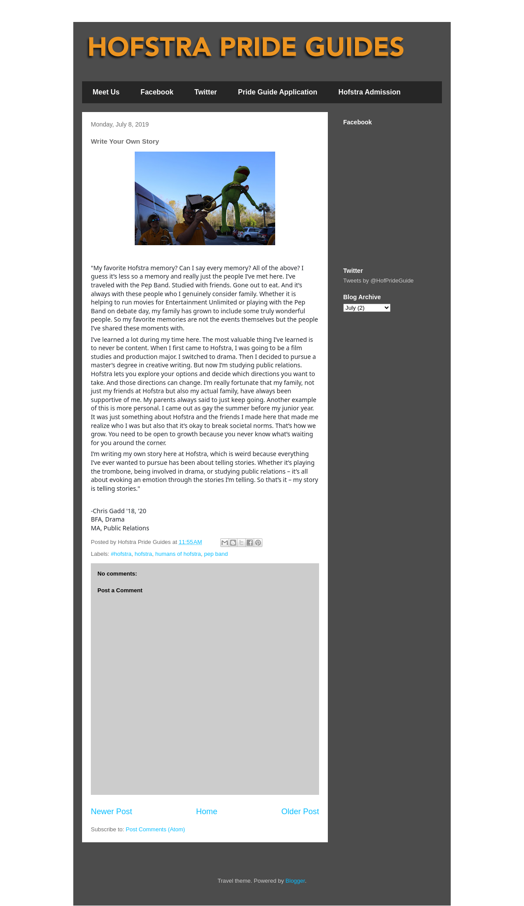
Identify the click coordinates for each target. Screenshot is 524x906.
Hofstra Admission (369, 92)
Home (207, 811)
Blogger (295, 880)
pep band (216, 554)
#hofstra (121, 554)
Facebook (156, 92)
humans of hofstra (178, 554)
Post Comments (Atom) (155, 829)
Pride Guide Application (277, 92)
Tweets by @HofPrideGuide (378, 280)
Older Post (300, 811)
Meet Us (106, 92)
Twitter (205, 92)
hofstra (143, 554)
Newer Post (111, 811)
